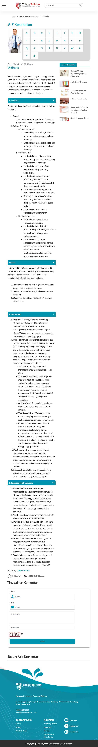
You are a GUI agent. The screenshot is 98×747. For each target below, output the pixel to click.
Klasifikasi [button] (31, 100)
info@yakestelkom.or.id (26, 713)
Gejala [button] (31, 262)
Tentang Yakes (50, 723)
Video (18, 727)
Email (12, 602)
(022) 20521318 (22, 710)
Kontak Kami (21, 731)
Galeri (18, 723)
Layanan (47, 727)
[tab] (32, 100)
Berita (46, 731)
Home (13, 16)
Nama (12, 592)
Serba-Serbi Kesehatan (28, 16)
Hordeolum (24, 570)
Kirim (42, 641)
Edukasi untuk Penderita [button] (31, 483)
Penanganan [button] (31, 314)
